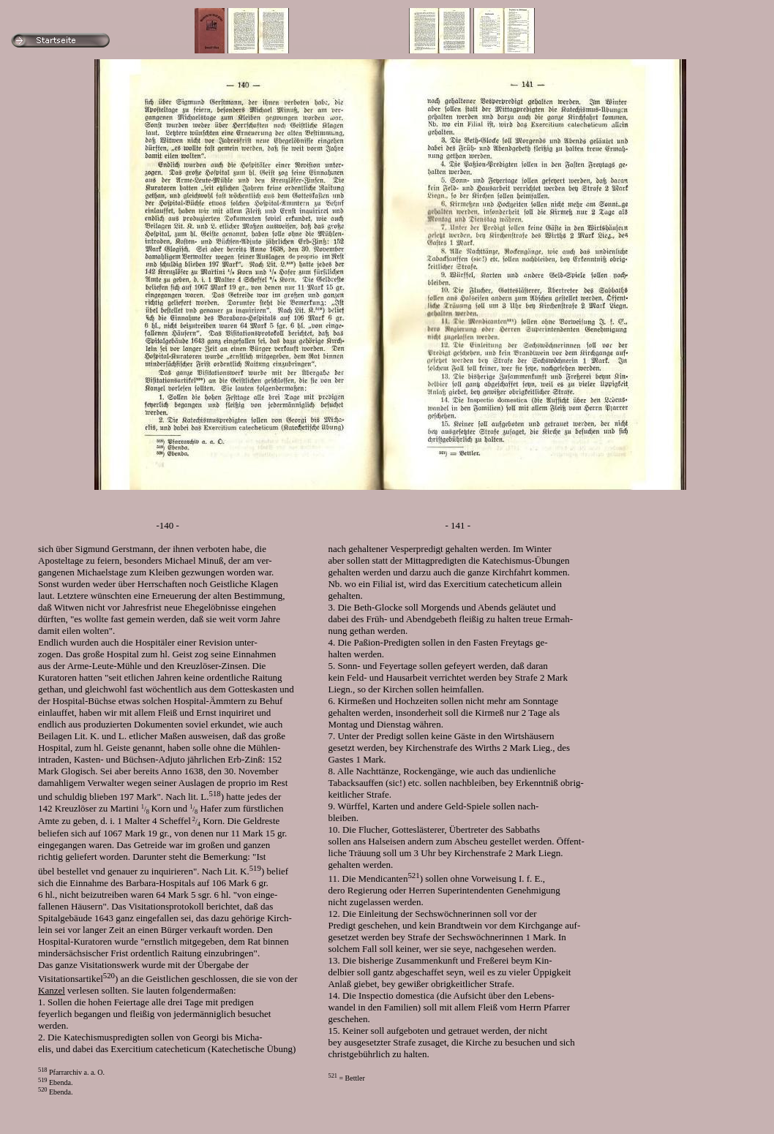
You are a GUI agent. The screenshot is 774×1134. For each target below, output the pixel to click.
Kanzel (51, 990)
